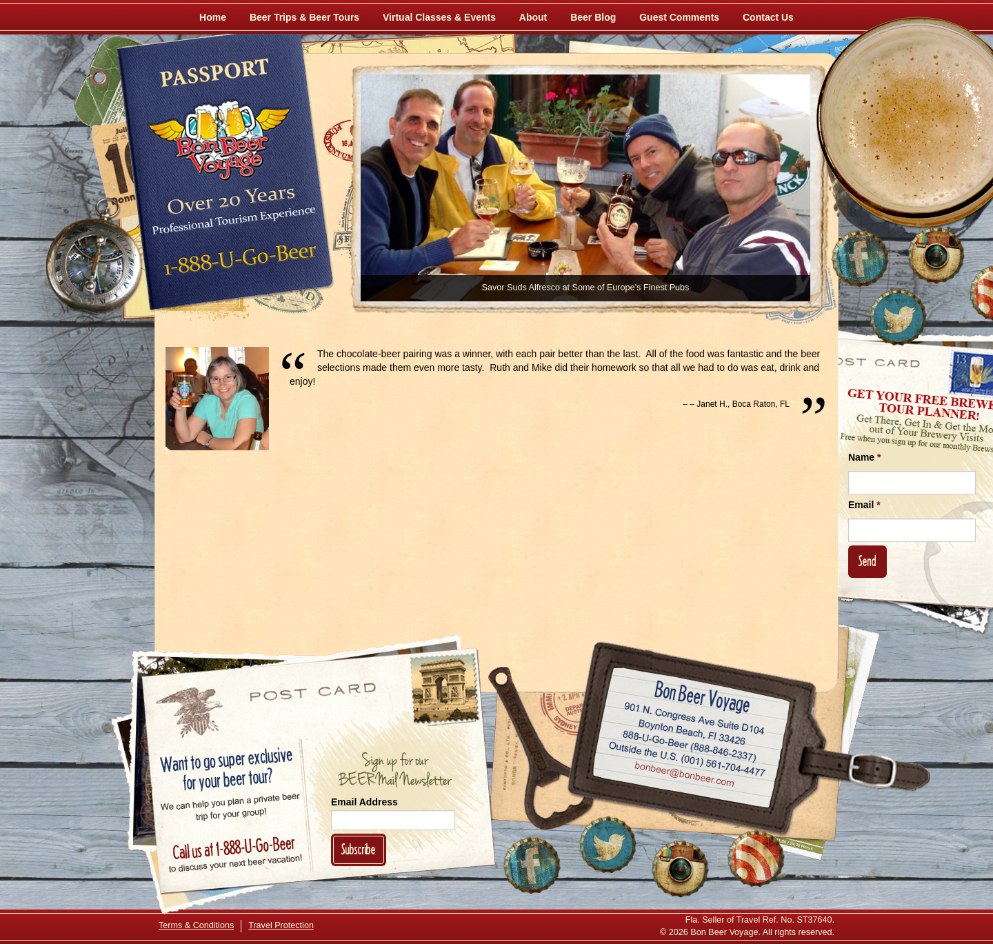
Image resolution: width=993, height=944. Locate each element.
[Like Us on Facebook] (860, 258)
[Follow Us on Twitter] (898, 317)
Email (864, 504)
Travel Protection (281, 925)
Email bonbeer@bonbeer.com (683, 775)
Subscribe (358, 849)
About (533, 17)
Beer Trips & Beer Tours (304, 17)
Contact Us (768, 17)
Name (864, 457)
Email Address (364, 801)
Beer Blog (593, 17)
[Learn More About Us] (756, 858)
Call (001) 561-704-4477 (687, 759)
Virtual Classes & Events (439, 17)
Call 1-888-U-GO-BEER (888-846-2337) (690, 743)
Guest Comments (679, 17)
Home (212, 17)
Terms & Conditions (196, 925)
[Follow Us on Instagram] (935, 255)
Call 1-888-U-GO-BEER (237, 263)
